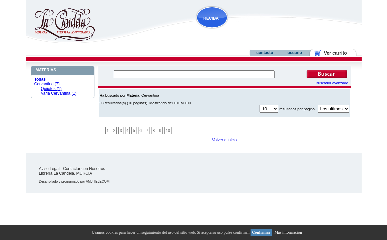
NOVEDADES (246, 31)
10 (168, 130)
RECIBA (211, 18)
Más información (288, 232)
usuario (295, 52)
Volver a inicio (224, 140)
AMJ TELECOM (97, 181)
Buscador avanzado (332, 83)
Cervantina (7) (47, 84)
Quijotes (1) (51, 88)
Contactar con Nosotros (84, 168)
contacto (264, 52)
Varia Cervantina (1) (59, 93)
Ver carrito (333, 53)
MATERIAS (46, 70)
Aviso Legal (49, 168)
